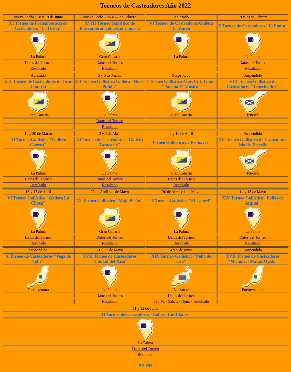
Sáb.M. (159, 301)
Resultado (38, 68)
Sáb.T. (173, 301)
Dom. (185, 301)
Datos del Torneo (38, 62)
